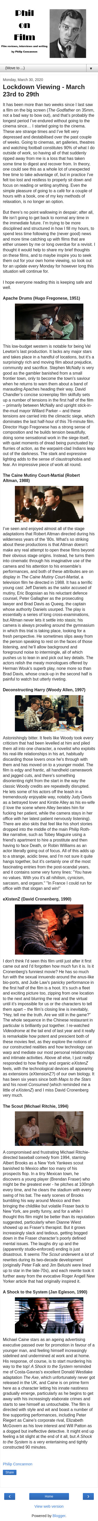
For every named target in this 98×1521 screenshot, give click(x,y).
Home (49, 1496)
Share (9, 1472)
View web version (49, 1506)
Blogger (59, 1516)
